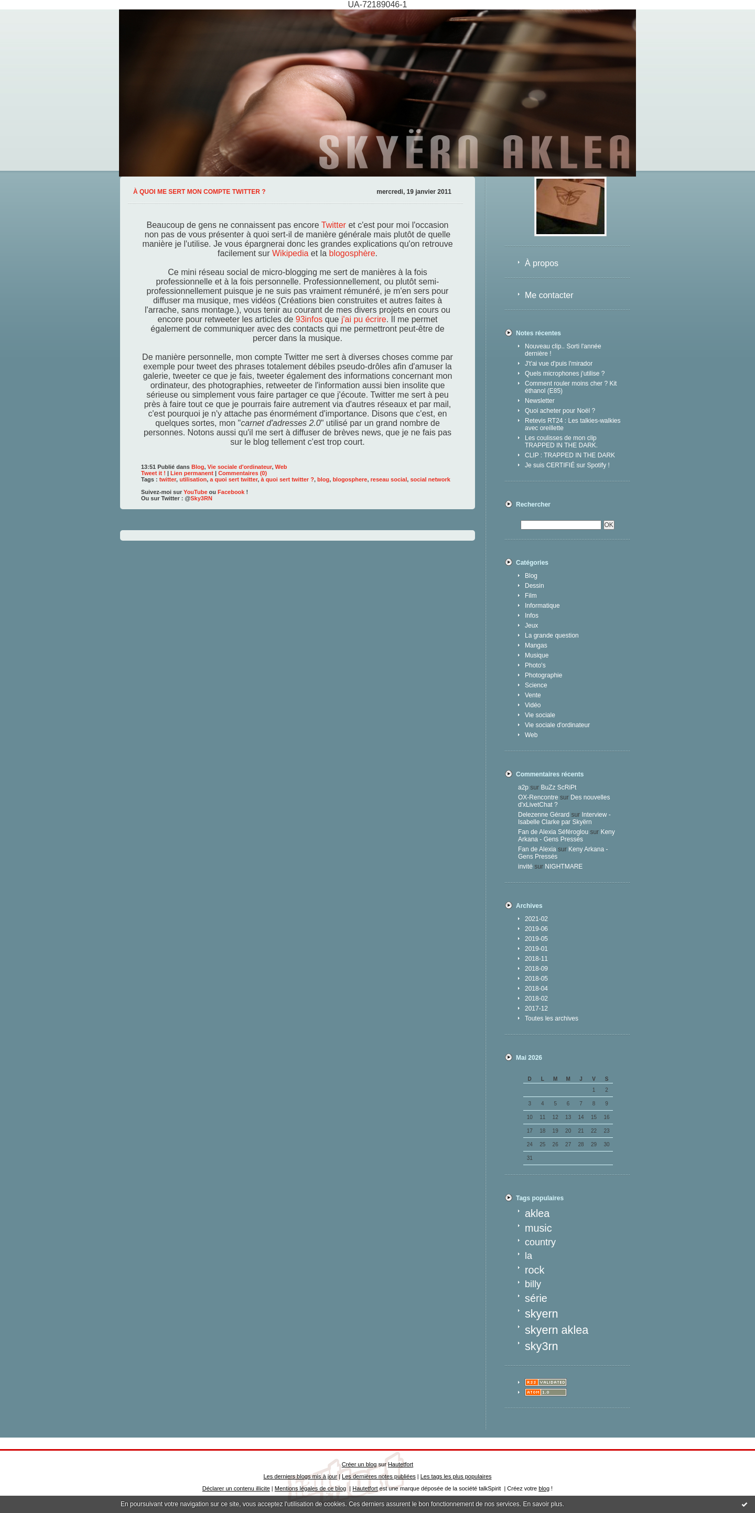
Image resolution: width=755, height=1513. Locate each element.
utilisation (193, 479)
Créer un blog (359, 1464)
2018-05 (536, 978)
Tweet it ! (153, 473)
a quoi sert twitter (233, 479)
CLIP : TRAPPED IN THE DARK (570, 455)
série (536, 1298)
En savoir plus (542, 1504)
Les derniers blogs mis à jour (301, 1476)
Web (531, 735)
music (538, 1228)
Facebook (231, 492)
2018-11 (536, 958)
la (528, 1256)
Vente (533, 695)
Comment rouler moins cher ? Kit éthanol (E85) (571, 387)
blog (323, 479)
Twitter (333, 225)
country (540, 1242)
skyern (541, 1313)
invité (525, 866)
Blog (531, 575)
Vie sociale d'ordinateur (557, 725)
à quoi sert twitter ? (287, 479)
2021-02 (536, 919)
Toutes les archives (551, 1018)
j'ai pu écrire (363, 319)
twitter (167, 479)
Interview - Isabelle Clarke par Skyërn (564, 818)
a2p (523, 787)
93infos (309, 319)
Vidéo (533, 705)
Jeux (531, 625)
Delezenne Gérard (543, 814)
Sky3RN (201, 498)
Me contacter (549, 295)
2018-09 (536, 968)
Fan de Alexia (537, 849)
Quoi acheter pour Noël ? (560, 410)
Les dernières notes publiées (379, 1476)
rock (534, 1270)
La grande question (552, 635)
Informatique (542, 605)
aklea (537, 1213)
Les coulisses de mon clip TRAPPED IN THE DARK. (561, 441)
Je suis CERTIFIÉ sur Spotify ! (567, 465)
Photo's (535, 665)
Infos (531, 615)
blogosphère (352, 253)
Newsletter (540, 400)
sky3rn (541, 1346)
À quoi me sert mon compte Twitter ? (199, 191)
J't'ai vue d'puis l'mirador (558, 363)
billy (533, 1284)
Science (536, 685)
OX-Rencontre (538, 797)
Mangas (536, 645)
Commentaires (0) (242, 473)
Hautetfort (400, 1464)
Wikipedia (290, 253)
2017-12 (536, 1008)
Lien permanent (191, 473)
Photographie (543, 675)
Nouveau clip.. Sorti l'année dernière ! (563, 350)
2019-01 (536, 948)
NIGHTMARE (564, 866)
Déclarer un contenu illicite (236, 1488)
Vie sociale (540, 715)
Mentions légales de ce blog (310, 1488)
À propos (541, 263)
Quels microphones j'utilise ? (565, 373)
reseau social (389, 479)
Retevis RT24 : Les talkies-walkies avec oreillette (573, 424)
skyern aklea (556, 1329)
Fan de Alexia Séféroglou (553, 832)
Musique (536, 655)
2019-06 (536, 929)
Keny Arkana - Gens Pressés (566, 835)
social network (430, 479)
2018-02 (536, 998)
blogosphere (349, 479)
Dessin (534, 585)
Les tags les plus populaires (456, 1476)
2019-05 (536, 938)
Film (531, 595)
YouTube (195, 492)
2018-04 (536, 988)
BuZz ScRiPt (558, 787)
